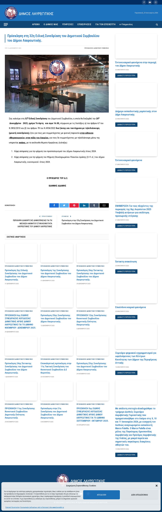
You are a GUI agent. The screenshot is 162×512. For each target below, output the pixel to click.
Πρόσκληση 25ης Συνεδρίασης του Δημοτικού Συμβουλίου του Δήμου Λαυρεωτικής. (56, 318)
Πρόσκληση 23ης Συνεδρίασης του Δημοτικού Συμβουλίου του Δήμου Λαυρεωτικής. (92, 366)
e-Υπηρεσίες (126, 24)
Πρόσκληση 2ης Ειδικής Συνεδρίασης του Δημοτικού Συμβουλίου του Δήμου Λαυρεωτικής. (18, 275)
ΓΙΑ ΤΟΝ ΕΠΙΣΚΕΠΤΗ (105, 24)
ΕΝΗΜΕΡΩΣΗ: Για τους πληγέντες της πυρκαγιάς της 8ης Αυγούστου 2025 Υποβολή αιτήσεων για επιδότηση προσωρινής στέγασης (134, 210)
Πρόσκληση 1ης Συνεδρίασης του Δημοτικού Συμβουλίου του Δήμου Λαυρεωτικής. (56, 273)
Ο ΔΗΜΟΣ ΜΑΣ (51, 24)
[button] (156, 485)
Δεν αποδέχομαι (139, 495)
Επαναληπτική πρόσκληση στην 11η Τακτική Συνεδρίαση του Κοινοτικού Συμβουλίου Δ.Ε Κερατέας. (56, 368)
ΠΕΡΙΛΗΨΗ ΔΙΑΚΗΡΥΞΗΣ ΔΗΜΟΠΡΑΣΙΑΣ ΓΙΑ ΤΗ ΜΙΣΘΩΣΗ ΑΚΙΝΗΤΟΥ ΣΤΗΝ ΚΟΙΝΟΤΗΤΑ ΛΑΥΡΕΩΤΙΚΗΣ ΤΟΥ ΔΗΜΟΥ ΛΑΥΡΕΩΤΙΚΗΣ (32, 223)
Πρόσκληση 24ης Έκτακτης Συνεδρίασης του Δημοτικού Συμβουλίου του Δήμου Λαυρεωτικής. (18, 368)
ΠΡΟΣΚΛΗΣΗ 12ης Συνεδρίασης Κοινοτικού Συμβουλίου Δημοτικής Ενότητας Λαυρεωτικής (92, 320)
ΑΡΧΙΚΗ (36, 24)
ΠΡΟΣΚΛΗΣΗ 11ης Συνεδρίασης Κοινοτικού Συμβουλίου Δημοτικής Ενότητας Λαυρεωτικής (20, 413)
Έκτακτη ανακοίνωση (126, 261)
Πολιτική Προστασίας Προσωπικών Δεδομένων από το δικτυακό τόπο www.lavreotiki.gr (34, 507)
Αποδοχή (101, 495)
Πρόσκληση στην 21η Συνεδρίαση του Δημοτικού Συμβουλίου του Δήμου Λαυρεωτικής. (54, 413)
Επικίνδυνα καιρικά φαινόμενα (130, 307)
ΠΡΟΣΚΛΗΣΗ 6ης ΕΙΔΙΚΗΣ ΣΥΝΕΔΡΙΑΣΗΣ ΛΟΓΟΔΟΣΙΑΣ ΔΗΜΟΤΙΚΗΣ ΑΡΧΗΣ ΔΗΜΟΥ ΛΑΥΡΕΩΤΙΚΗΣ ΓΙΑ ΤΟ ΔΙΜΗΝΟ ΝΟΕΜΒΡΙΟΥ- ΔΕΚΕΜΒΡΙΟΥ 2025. (20, 321)
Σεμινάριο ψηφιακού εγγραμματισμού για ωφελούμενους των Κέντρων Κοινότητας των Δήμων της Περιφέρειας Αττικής (136, 357)
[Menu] (6, 24)
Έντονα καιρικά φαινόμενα (128, 160)
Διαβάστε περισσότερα (126, 75)
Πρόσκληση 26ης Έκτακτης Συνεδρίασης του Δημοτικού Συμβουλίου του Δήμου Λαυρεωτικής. (90, 275)
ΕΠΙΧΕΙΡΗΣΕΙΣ (84, 24)
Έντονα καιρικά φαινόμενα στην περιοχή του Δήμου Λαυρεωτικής (135, 64)
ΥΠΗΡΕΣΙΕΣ (68, 24)
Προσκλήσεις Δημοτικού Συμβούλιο (96, 48)
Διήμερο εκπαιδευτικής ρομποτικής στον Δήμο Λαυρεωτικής (136, 113)
